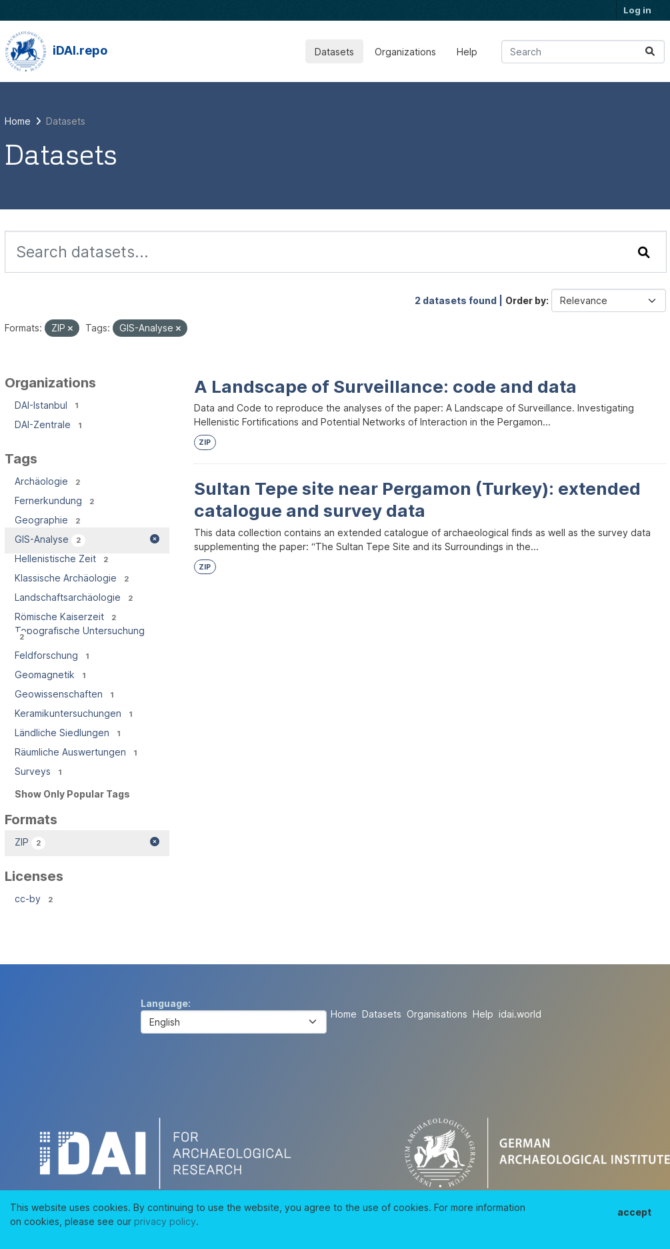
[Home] (18, 121)
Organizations (405, 51)
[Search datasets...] (583, 51)
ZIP (205, 442)
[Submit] (650, 51)
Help (467, 51)
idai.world (520, 1014)
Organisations (437, 1014)
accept (634, 1212)
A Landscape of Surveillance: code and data (385, 386)
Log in (637, 10)
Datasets (334, 51)
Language (164, 1003)
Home (344, 1014)
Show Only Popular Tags (72, 794)
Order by (525, 300)
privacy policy (165, 1221)
